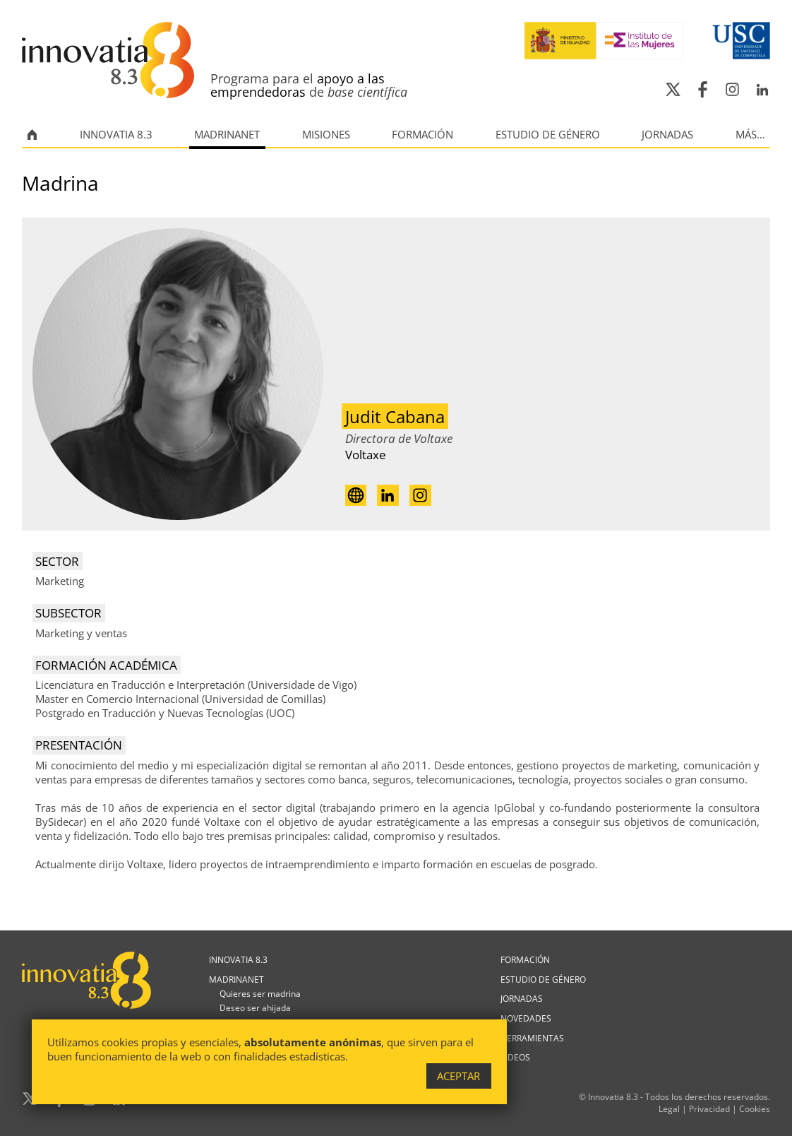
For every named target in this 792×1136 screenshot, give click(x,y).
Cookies (754, 1109)
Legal (669, 1109)
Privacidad (709, 1109)
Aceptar (458, 1076)
